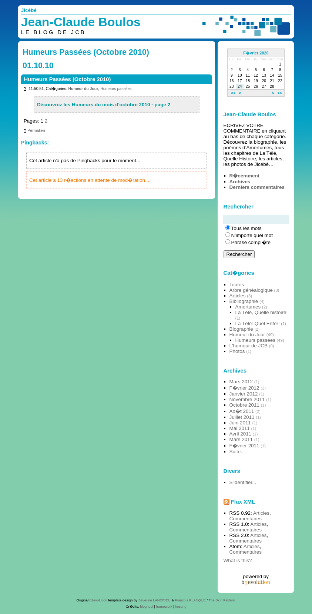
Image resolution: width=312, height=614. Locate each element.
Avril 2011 (240, 434)
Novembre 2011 (247, 399)
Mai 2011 (239, 428)
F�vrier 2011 (244, 445)
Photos (237, 351)
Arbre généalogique (251, 290)
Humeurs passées (115, 89)
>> (279, 93)
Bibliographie (243, 301)
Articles (237, 295)
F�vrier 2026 (255, 53)
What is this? (238, 560)
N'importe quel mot (252, 235)
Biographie (241, 329)
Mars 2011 (241, 439)
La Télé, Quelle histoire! (261, 312)
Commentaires (245, 518)
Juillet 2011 (242, 417)
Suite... (237, 451)
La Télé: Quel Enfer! (257, 323)
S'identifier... (242, 482)
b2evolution (98, 600)
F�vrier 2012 (244, 388)
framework (164, 606)
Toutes (236, 284)
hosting (180, 606)
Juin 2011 (240, 423)
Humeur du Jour (83, 89)
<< (233, 93)
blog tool (146, 606)
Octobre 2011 (244, 405)
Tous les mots (246, 228)
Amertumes (248, 307)
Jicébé (29, 10)
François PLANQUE (190, 600)
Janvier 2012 (243, 394)
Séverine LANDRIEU (154, 600)
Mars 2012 (241, 381)
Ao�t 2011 (241, 411)
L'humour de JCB (248, 345)
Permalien (34, 131)
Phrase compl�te (251, 242)
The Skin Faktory (222, 600)
